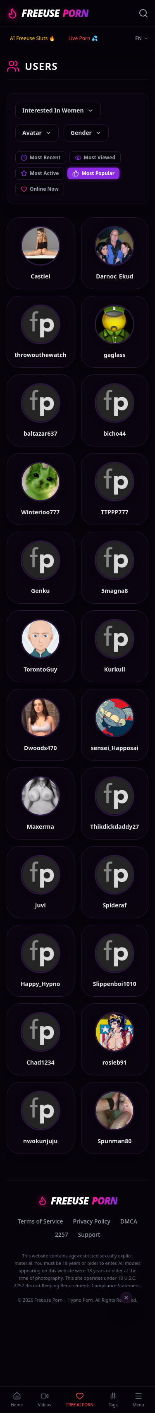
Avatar (37, 133)
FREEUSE (47, 13)
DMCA (128, 1221)
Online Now (40, 188)
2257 (61, 1234)
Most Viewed (95, 157)
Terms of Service (40, 1221)
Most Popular (93, 173)
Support (89, 1234)
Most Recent (41, 157)
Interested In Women (58, 110)
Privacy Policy (91, 1221)
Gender (86, 133)
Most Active (40, 173)
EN (141, 38)
